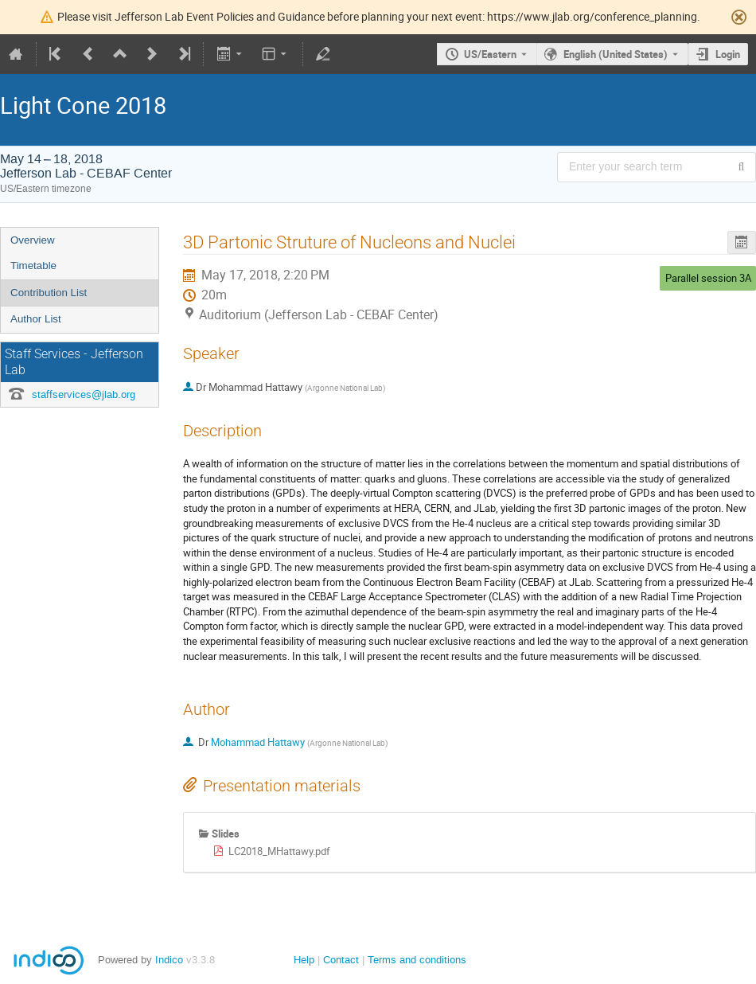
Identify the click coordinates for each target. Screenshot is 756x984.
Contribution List (48, 293)
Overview (32, 240)
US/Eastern (490, 54)
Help (304, 959)
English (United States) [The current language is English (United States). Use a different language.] (615, 54)
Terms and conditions (417, 959)
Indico (169, 959)
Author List (35, 319)
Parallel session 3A (708, 278)
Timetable (33, 265)
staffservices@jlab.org (83, 394)
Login (727, 54)
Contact (341, 959)
